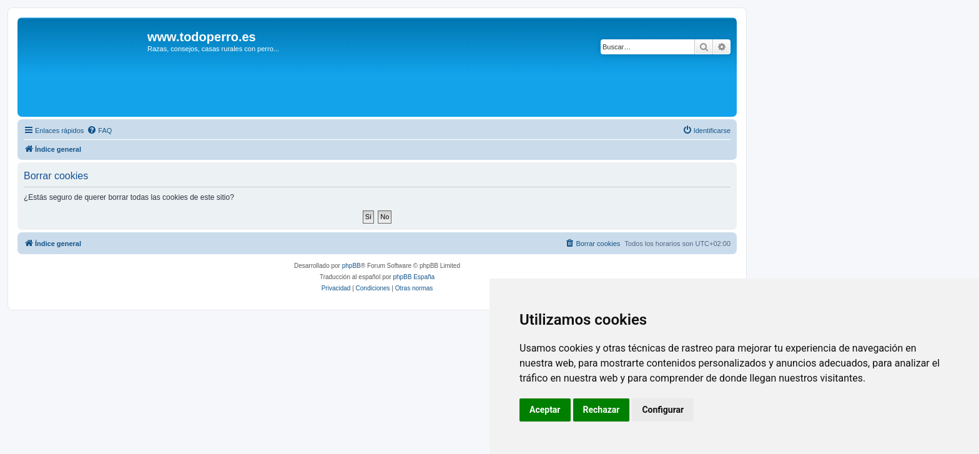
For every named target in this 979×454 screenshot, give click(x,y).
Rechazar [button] (601, 410)
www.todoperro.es (201, 37)
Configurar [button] (663, 410)
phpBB (351, 265)
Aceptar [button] (545, 410)
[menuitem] (99, 130)
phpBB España (414, 277)
